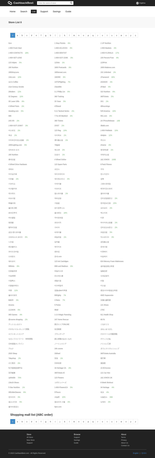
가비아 (57, 227)
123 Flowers (59, 378)
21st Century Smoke (16, 87)
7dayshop (12, 358)
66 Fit (103, 319)
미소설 (103, 286)
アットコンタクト (15, 324)
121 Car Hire (105, 373)
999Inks (11, 266)
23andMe (58, 87)
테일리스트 (58, 271)
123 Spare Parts (60, 164)
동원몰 (11, 222)
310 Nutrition (105, 92)
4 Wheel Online (60, 159)
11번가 (57, 155)
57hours (57, 392)
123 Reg (57, 130)
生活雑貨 (57, 329)
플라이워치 (12, 295)
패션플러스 (12, 247)
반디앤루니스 (59, 208)
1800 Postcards (60, 67)
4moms (11, 305)
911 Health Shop (107, 315)
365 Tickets (58, 121)
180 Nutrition (13, 67)
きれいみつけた (106, 329)
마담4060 (12, 276)
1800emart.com (60, 72)
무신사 (103, 140)
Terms (123, 437)
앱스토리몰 (58, 193)
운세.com (58, 256)
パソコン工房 (106, 344)
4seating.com (13, 111)
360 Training (59, 96)
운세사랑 (104, 247)
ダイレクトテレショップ (110, 349)
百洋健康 (11, 373)
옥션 (10, 135)
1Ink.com (11, 77)
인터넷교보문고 (106, 227)
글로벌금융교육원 (107, 266)
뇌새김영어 (105, 276)
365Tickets (105, 96)
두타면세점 (58, 218)
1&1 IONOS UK (106, 378)
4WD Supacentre (107, 295)
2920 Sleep (12, 353)
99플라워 (12, 203)
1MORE (57, 77)
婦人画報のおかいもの (62, 339)
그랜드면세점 (106, 184)
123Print (104, 63)
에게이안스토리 (106, 189)
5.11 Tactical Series (61, 111)
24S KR (11, 121)
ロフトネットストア (16, 334)
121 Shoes (105, 305)
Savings (57, 11)
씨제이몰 (57, 232)
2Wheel (57, 353)
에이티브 (57, 247)
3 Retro (57, 300)
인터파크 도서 (13, 150)
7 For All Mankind (61, 116)
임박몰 (57, 242)
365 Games (12, 315)
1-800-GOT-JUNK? (15, 126)
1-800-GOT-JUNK (61, 58)
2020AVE (104, 82)
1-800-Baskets (106, 48)
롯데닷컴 (11, 159)
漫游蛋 (103, 363)
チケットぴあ (106, 339)
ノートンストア (60, 344)
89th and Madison (61, 266)
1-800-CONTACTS (15, 53)
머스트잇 (11, 130)
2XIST (56, 126)
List (33, 11)
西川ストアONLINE (61, 324)
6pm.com (58, 407)
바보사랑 (11, 198)
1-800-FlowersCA (61, 387)
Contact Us (125, 445)
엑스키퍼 (104, 213)
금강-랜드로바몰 (14, 232)
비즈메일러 (58, 286)
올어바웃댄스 (13, 407)
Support (44, 11)
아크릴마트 (12, 189)
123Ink (57, 63)
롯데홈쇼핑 (58, 140)
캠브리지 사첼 (59, 402)
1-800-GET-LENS (15, 58)
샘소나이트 (12, 402)
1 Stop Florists (59, 43)
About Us (124, 443)
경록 (102, 179)
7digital (57, 145)
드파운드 (11, 256)
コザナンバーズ (60, 382)
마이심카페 (12, 174)
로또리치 (57, 222)
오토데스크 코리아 (15, 237)
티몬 (102, 218)
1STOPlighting (59, 82)
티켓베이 (104, 252)
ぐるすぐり (105, 324)
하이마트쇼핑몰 (106, 222)
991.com (104, 116)
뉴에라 (103, 402)
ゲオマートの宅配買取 (109, 334)
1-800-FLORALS (107, 53)
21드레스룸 (58, 276)
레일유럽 (57, 237)
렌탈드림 (57, 281)
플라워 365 (12, 208)
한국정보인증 (106, 203)
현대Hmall (104, 150)
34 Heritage (105, 387)
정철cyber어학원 (60, 290)
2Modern (11, 92)
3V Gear (57, 101)
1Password (105, 77)
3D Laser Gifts (13, 101)
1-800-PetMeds (106, 130)
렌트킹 (57, 252)
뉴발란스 (104, 397)
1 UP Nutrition (106, 43)
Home (13, 11)
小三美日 (11, 363)
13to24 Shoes (13, 382)
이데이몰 (57, 184)
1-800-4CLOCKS (60, 48)
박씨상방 (57, 198)
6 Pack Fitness (106, 164)
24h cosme (58, 349)
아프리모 (57, 189)
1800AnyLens (13, 72)
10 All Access (106, 368)
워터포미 (11, 261)
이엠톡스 (11, 281)
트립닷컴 (104, 232)
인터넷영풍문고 (106, 198)
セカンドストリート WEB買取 (20, 339)
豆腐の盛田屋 (106, 300)
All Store (30, 437)
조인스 (57, 169)
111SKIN (11, 310)
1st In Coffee (13, 82)
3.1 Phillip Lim (59, 92)
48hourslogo (105, 106)
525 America (105, 111)
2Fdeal (103, 87)
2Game (103, 145)
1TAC (103, 310)
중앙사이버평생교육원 (109, 290)
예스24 (57, 150)
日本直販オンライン (16, 344)
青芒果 (103, 358)
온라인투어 (12, 213)
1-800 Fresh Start (15, 48)
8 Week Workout (107, 382)
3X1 (102, 101)
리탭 (102, 281)
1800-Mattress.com (108, 67)
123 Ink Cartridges (61, 261)
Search (23, 11)
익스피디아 (105, 237)
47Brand (57, 106)
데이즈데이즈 (59, 174)
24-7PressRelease (107, 121)
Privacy (124, 440)
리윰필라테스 (13, 286)
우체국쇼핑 (105, 155)
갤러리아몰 (105, 193)
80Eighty (57, 295)
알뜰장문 (104, 271)
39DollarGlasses (14, 392)
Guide (68, 11)
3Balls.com (105, 126)
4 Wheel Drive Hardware (17, 164)
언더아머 (11, 397)
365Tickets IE (59, 373)
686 (9, 116)
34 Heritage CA (60, 368)
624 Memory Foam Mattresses (112, 261)
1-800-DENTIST (60, 53)
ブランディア (59, 334)
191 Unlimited (106, 72)
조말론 (57, 397)
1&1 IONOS (105, 159)
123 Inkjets (12, 63)
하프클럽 (11, 218)
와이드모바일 (13, 252)
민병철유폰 (12, 271)
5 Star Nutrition (14, 387)
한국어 (144, 453)
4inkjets (103, 135)
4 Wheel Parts (13, 106)
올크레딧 (57, 213)
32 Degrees (12, 96)
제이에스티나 (59, 179)
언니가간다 (105, 174)
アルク (11, 349)
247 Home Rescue (61, 319)
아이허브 (57, 135)
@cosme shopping (15, 319)
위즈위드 (11, 193)
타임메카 (104, 256)
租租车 (11, 300)
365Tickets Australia (108, 353)
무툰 (10, 290)
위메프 (11, 169)
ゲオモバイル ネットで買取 (18, 329)
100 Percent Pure (107, 58)
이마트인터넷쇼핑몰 (16, 140)
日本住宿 (57, 363)
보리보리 (104, 208)
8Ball (56, 310)
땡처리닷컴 (12, 227)
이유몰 (11, 179)
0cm (10, 43)
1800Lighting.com (15, 145)
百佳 (56, 358)
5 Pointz (57, 305)
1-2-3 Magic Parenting (62, 315)
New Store (31, 440)
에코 (102, 392)
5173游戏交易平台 (15, 368)
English (136, 453)
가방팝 (57, 203)
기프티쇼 (11, 184)
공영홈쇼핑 (105, 242)
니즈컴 (11, 242)
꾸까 (102, 169)
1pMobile (11, 378)
